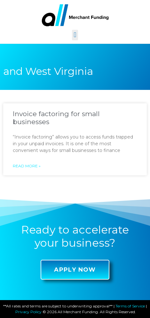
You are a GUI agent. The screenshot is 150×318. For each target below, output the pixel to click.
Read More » (27, 165)
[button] (75, 35)
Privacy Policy (28, 311)
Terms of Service (130, 306)
